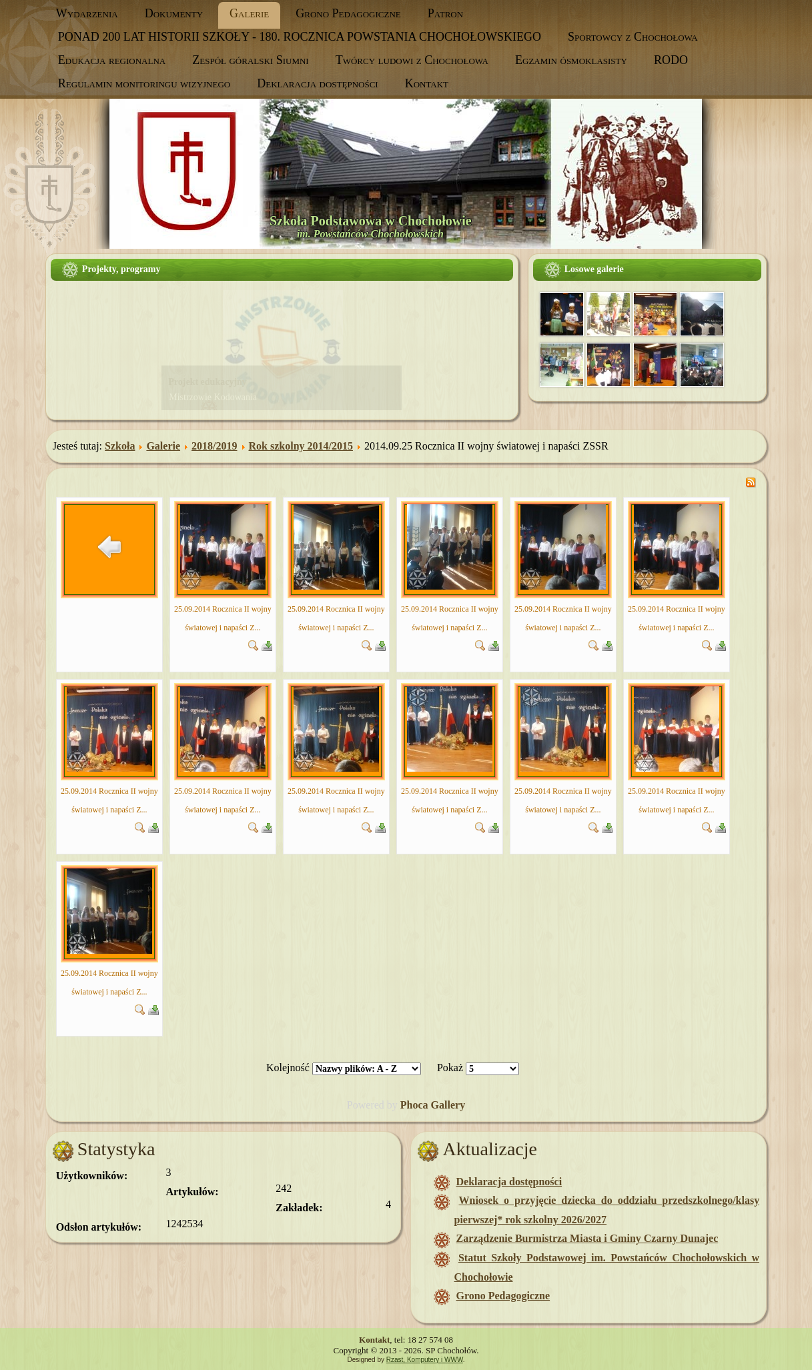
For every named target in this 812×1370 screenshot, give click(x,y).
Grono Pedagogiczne (348, 13)
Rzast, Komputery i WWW (424, 1359)
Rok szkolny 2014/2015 (301, 446)
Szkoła (120, 446)
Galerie (249, 13)
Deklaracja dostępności (317, 83)
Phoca (414, 1105)
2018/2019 (214, 446)
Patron (445, 13)
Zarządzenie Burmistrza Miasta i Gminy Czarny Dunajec (587, 1238)
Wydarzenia (87, 13)
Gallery (448, 1105)
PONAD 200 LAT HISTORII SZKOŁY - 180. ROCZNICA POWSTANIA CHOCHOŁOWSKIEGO (299, 36)
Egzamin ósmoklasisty (571, 60)
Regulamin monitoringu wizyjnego (144, 83)
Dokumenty (174, 13)
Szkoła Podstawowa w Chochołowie (371, 220)
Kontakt (426, 83)
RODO (671, 60)
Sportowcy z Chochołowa (633, 36)
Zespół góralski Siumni (250, 60)
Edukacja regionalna (111, 60)
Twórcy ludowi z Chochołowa (412, 60)
